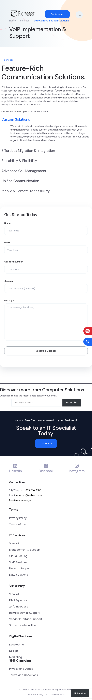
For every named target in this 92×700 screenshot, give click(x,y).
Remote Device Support (24, 613)
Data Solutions (18, 574)
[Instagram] (77, 466)
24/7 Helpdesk (18, 606)
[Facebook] (46, 466)
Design (13, 651)
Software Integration (22, 625)
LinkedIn (15, 471)
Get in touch (57, 14)
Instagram (77, 471)
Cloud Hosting (18, 556)
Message (9, 300)
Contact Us (46, 443)
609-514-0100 (33, 490)
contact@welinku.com (29, 495)
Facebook (45, 471)
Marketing (15, 657)
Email (7, 242)
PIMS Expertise (18, 600)
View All (14, 543)
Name (7, 223)
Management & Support (24, 550)
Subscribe (71, 402)
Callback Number (13, 261)
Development (17, 644)
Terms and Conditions (23, 675)
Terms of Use (17, 524)
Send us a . (20, 500)
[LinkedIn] (15, 466)
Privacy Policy (18, 518)
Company (9, 281)
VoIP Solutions (18, 562)
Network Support (20, 568)
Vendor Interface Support (25, 619)
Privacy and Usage (21, 669)
